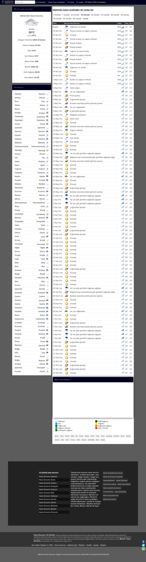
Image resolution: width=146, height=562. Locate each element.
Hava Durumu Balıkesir (48, 506)
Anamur (81, 436)
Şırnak (32, 240)
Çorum (32, 285)
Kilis (32, 352)
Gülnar (103, 436)
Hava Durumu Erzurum (48, 512)
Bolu (32, 281)
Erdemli (67, 436)
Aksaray (32, 334)
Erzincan (32, 326)
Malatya (32, 184)
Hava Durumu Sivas (47, 480)
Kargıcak (83, 440)
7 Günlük (65, 15)
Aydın (32, 165)
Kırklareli (32, 292)
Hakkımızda (72, 545)
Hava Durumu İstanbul (48, 477)
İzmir (32, 101)
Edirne (32, 232)
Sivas (32, 206)
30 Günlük (115, 15)
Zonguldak (32, 221)
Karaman (32, 307)
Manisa (32, 195)
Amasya (32, 270)
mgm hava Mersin (120, 492)
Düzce (32, 251)
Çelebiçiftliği (91, 440)
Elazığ (32, 210)
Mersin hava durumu (109, 499)
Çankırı (32, 296)
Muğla (32, 349)
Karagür (103, 440)
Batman (32, 217)
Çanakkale (32, 214)
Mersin (57, 436)
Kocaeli (32, 180)
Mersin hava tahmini (124, 484)
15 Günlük (85, 15)
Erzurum (32, 191)
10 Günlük (75, 15)
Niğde (32, 247)
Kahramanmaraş (32, 146)
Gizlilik (89, 545)
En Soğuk (80, 2)
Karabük (32, 311)
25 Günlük (105, 15)
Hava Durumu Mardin (47, 509)
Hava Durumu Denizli (47, 499)
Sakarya (32, 139)
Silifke (72, 436)
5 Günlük (57, 15)
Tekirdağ (32, 150)
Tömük (97, 436)
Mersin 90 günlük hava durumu (113, 473)
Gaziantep (32, 116)
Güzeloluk (116, 436)
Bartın (32, 315)
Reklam (82, 545)
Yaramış (73, 440)
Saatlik (85, 19)
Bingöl (32, 274)
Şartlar (96, 545)
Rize (32, 266)
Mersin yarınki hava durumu (112, 488)
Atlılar (62, 440)
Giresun (32, 300)
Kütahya (32, 229)
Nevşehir (32, 277)
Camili (78, 440)
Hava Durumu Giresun (48, 490)
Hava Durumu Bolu (46, 493)
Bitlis (32, 262)
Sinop (32, 341)
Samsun (32, 131)
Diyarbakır (32, 120)
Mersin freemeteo (121, 480)
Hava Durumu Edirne (47, 502)
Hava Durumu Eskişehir (48, 486)
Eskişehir (32, 172)
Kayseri (32, 135)
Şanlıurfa (32, 127)
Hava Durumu (60, 545)
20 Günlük (95, 15)
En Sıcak (71, 2)
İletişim (103, 545)
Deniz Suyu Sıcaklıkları (56, 2)
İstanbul (32, 94)
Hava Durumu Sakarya (48, 496)
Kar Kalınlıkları (40, 2)
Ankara (32, 97)
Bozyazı (87, 436)
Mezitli (92, 436)
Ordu (32, 236)
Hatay (32, 161)
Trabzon (32, 169)
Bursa (32, 109)
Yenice (67, 440)
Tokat (32, 225)
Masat (97, 440)
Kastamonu (32, 319)
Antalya (32, 112)
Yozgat (32, 255)
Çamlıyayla (109, 436)
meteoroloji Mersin (109, 480)
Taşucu (122, 436)
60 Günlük (67, 19)
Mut (77, 436)
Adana (32, 105)
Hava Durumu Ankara (47, 483)
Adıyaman (32, 187)
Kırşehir (32, 330)
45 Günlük (57, 19)
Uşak (32, 259)
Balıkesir (32, 142)
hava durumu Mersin (109, 484)
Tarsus (62, 436)
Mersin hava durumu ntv (110, 495)
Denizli (32, 154)
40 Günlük (125, 15)
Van (32, 157)
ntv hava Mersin (108, 492)
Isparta (32, 304)
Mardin (32, 176)
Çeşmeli (57, 440)
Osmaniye (32, 244)
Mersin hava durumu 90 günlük (113, 477)
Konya (32, 124)
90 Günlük (77, 19)
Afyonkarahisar (32, 202)
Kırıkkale (32, 322)
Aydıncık (128, 436)
